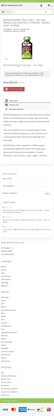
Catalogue (7, 29)
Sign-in (48, 193)
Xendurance (5, 361)
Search (48, 12)
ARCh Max (5, 297)
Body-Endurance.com (12, 242)
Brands (5, 292)
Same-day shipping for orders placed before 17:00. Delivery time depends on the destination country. (24, 74)
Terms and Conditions (9, 389)
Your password (8, 186)
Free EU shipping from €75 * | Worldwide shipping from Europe (19, 1)
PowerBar (4, 348)
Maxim (3, 339)
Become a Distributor (9, 392)
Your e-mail (7, 178)
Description (11, 101)
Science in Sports (7, 351)
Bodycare (4, 286)
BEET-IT (4, 307)
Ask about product (14, 109)
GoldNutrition (6, 326)
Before (3, 267)
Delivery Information (9, 376)
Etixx (3, 329)
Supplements (6, 276)
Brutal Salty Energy (8, 310)
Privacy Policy (6, 382)
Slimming (4, 282)
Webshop (6, 367)
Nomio (3, 345)
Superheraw (5, 355)
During (15, 29)
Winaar (4, 358)
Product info (12, 105)
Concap (4, 323)
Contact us (5, 395)
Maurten (4, 335)
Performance (6, 279)
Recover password (10, 193)
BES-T (3, 313)
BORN (3, 316)
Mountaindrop (6, 342)
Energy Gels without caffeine (14, 31)
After (3, 273)
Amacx (3, 300)
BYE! (2, 304)
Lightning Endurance (9, 332)
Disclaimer (5, 385)
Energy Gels (24, 29)
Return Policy (6, 379)
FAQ (2, 373)
